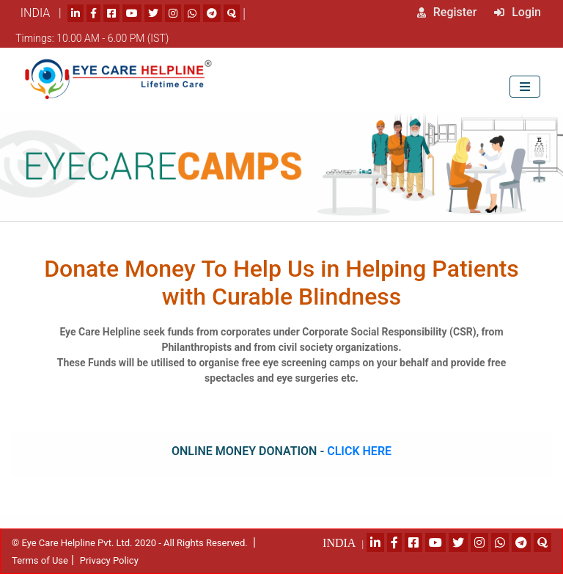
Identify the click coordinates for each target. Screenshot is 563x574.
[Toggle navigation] (524, 86)
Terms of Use (40, 560)
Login (517, 12)
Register (447, 12)
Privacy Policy (109, 560)
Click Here (359, 451)
